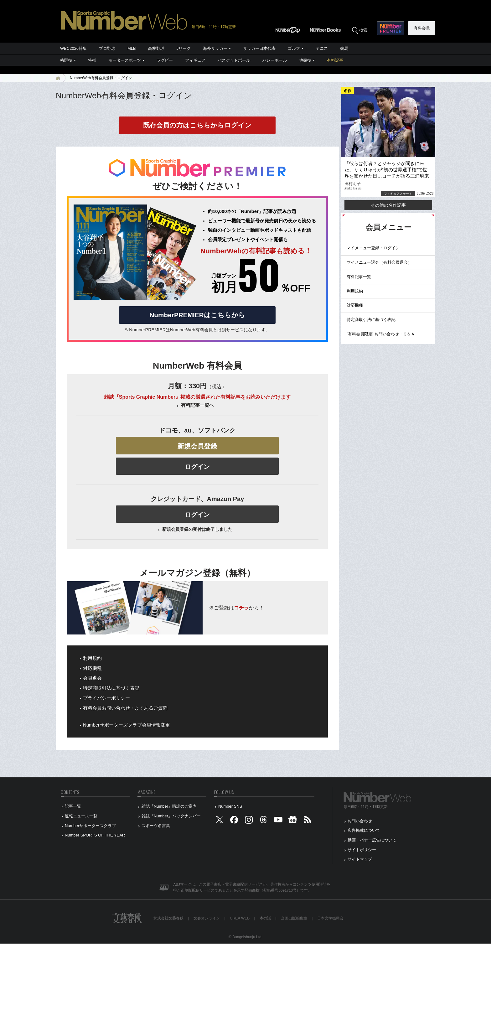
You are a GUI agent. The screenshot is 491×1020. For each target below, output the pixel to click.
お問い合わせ (360, 821)
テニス (322, 48)
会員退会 (92, 678)
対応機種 (92, 668)
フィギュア (195, 60)
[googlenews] (293, 821)
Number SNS (230, 806)
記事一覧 (73, 806)
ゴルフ (294, 48)
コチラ (241, 607)
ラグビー (165, 60)
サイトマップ (360, 859)
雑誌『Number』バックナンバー (171, 816)
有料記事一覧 (359, 276)
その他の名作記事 (388, 205)
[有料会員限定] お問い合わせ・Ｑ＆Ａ (381, 334)
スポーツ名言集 (156, 825)
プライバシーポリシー (106, 698)
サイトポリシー (362, 849)
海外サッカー (215, 48)
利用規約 (92, 658)
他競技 (305, 60)
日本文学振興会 (330, 918)
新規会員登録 (197, 446)
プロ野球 (107, 48)
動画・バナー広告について (372, 840)
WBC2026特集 (73, 48)
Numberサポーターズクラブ (90, 825)
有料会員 (422, 28)
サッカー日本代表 (259, 48)
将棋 (92, 60)
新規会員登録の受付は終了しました (197, 529)
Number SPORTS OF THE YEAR (95, 835)
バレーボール (274, 60)
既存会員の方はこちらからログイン (197, 125)
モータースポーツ (124, 60)
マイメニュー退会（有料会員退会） (379, 262)
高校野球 (156, 48)
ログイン (197, 466)
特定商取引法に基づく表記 (111, 688)
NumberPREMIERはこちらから (197, 314)
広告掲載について (364, 830)
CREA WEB (240, 918)
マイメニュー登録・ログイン (373, 248)
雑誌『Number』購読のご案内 (169, 806)
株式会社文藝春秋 (168, 918)
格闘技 (66, 60)
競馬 (344, 48)
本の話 (265, 918)
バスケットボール (234, 60)
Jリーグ (184, 48)
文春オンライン (207, 918)
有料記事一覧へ (197, 405)
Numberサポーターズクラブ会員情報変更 (126, 724)
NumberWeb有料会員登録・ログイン (101, 78)
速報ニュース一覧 (81, 816)
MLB (131, 48)
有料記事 (335, 60)
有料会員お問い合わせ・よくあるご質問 (125, 708)
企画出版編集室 (294, 918)
